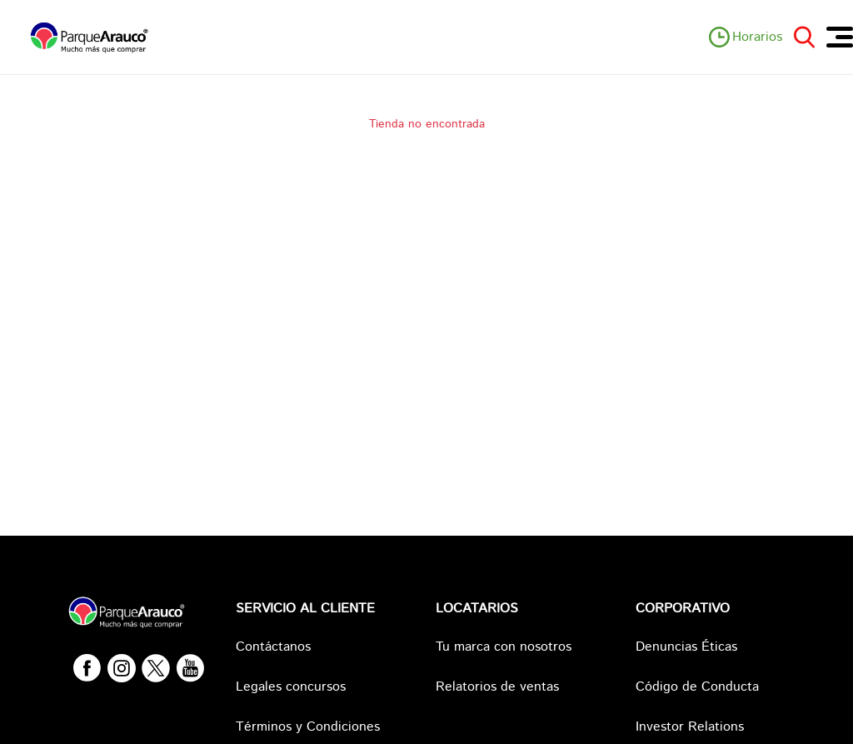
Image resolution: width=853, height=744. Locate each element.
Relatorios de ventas (497, 687)
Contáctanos (273, 647)
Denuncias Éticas (686, 647)
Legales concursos (291, 687)
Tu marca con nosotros (503, 647)
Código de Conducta (697, 687)
